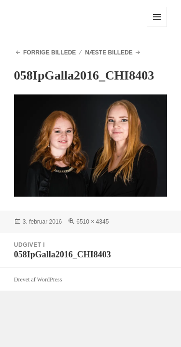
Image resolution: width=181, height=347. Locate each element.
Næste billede (109, 52)
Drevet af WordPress (38, 279)
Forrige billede (49, 52)
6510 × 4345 (92, 221)
